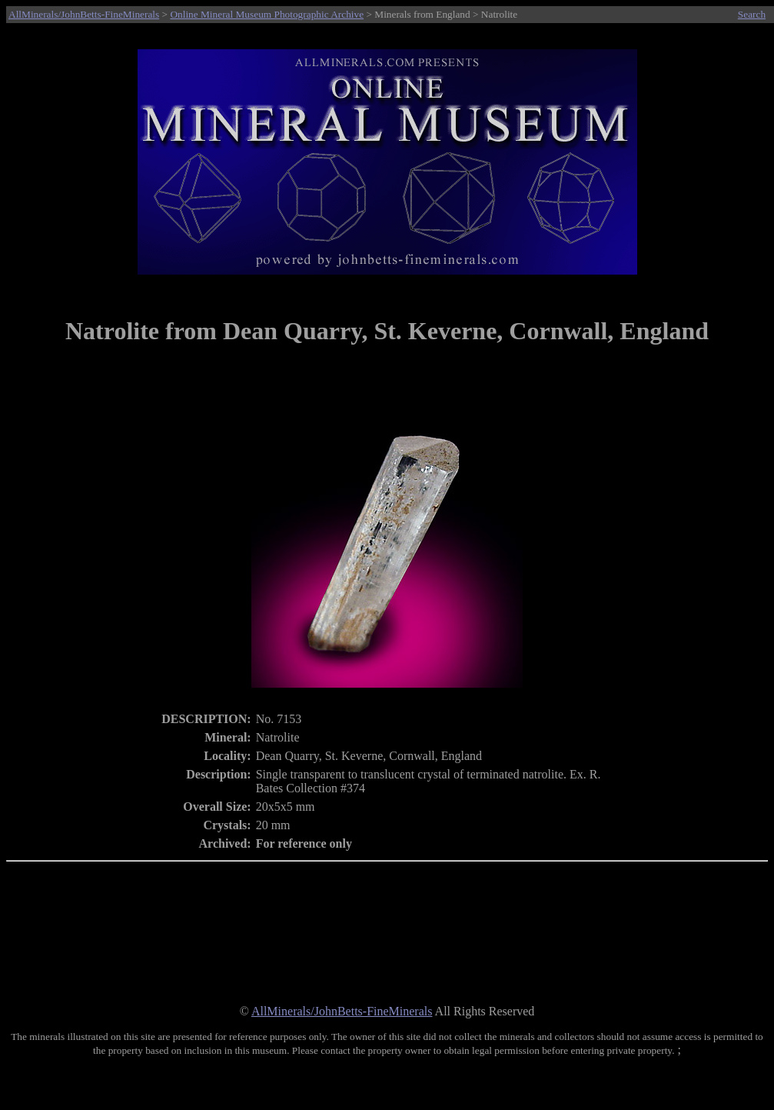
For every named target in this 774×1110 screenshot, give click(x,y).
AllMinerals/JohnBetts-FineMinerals (83, 14)
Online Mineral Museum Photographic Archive (267, 14)
